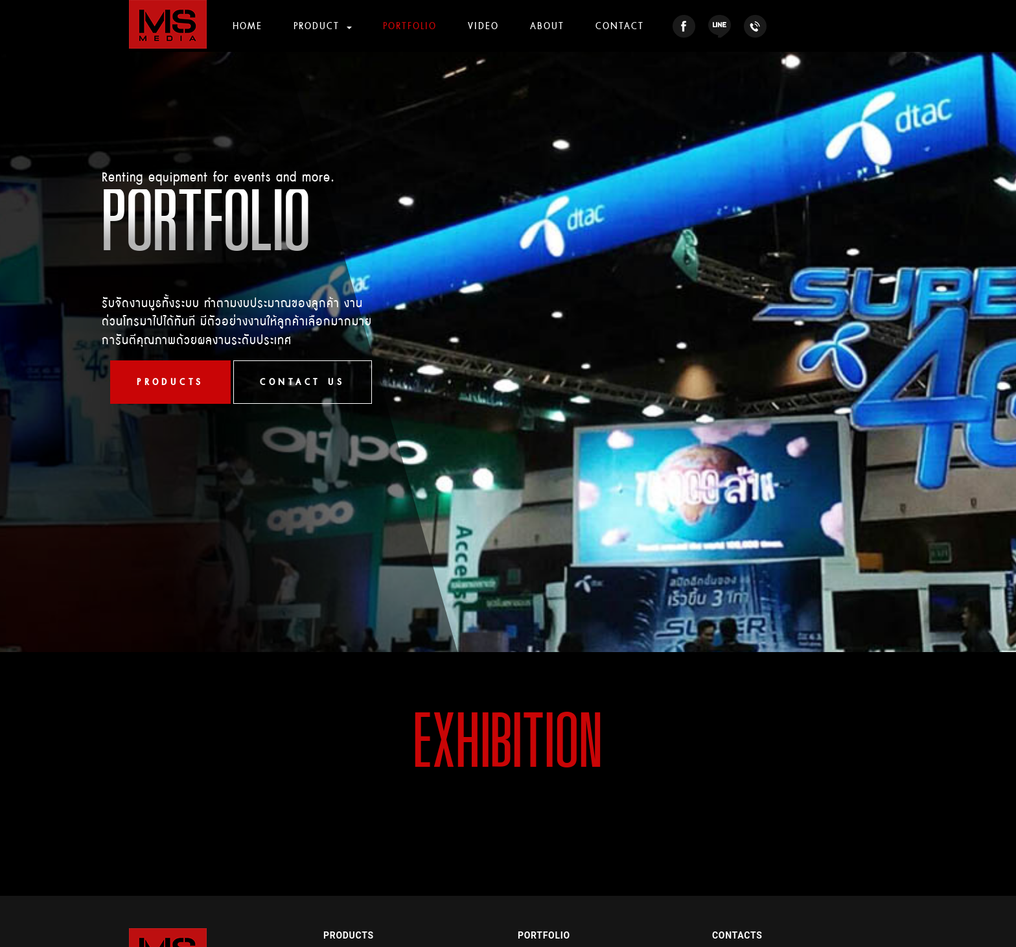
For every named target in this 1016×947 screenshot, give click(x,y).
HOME (247, 25)
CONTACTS (737, 935)
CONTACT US (302, 382)
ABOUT (547, 25)
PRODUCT (319, 25)
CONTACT (619, 25)
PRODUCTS (170, 382)
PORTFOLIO (410, 25)
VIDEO (483, 25)
